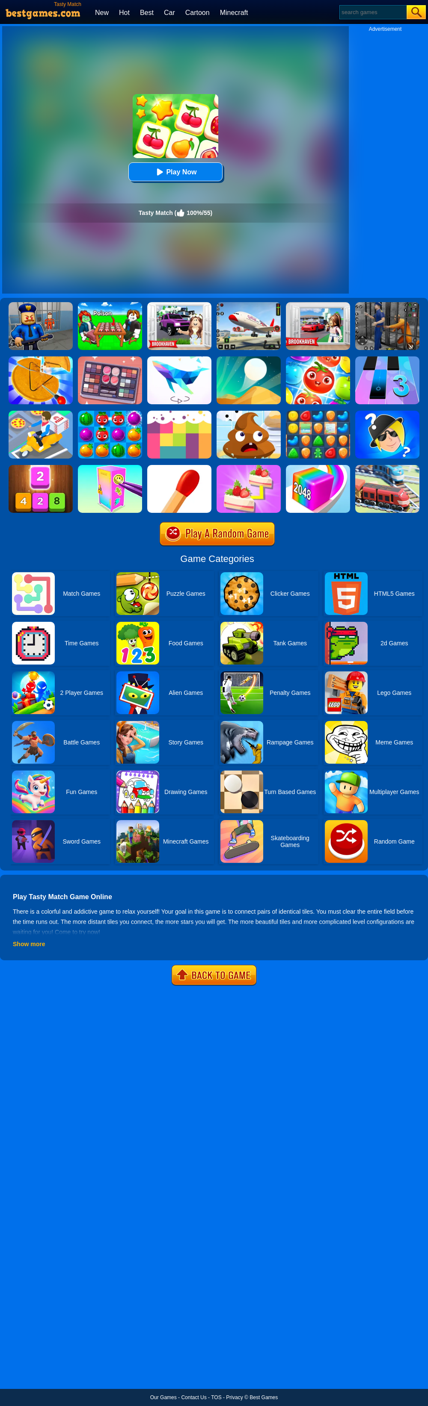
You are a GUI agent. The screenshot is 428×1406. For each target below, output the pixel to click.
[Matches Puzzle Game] (179, 468)
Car (169, 12)
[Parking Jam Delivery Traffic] (41, 414)
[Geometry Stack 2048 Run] (318, 468)
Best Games (264, 1397)
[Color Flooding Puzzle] (179, 414)
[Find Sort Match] (110, 359)
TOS (216, 1397)
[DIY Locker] (110, 468)
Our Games (163, 1397)
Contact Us (193, 1397)
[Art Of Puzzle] (179, 359)
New (102, 12)
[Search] (372, 12)
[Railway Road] (387, 468)
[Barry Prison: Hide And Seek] (41, 305)
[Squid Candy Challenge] (41, 359)
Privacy (234, 1397)
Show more (29, 944)
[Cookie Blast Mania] (318, 414)
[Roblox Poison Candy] (110, 305)
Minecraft (234, 12)
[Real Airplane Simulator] (249, 305)
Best (147, 12)
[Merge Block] (41, 468)
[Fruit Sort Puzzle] (318, 359)
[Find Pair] (249, 468)
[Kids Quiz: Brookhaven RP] (179, 305)
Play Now (175, 172)
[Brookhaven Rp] (318, 305)
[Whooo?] (387, 414)
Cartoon (197, 12)
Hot (124, 12)
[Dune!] (249, 359)
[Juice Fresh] (110, 414)
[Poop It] (249, 414)
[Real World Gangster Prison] (387, 305)
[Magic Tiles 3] (387, 359)
